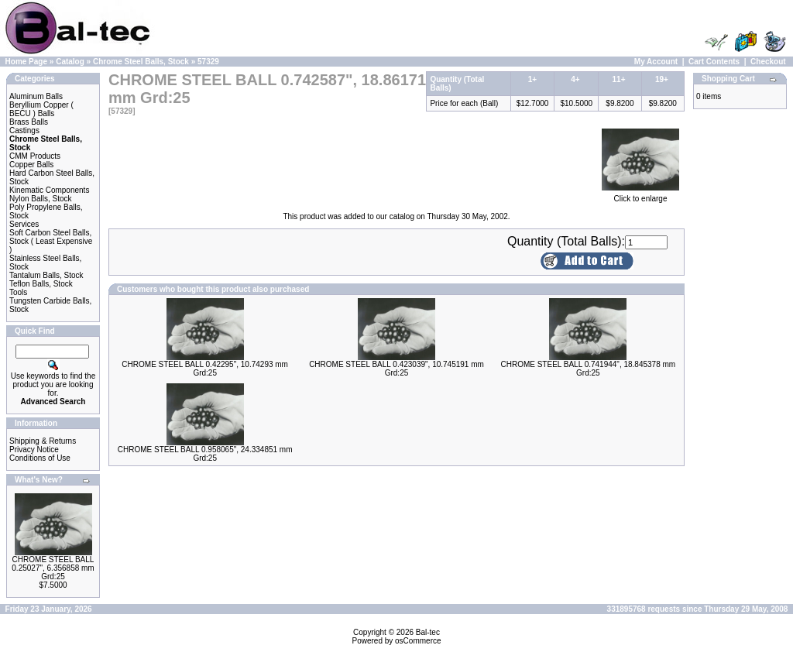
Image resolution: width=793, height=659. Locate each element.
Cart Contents (714, 61)
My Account (656, 61)
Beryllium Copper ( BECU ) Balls (41, 109)
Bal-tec (428, 632)
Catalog (70, 61)
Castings (24, 130)
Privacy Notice (34, 449)
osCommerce (418, 641)
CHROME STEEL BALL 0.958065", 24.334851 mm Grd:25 (205, 453)
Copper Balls (31, 164)
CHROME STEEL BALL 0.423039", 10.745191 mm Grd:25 (396, 368)
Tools (18, 292)
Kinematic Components (49, 190)
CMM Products (34, 156)
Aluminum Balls (36, 96)
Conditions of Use (39, 458)
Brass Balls (28, 122)
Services (24, 224)
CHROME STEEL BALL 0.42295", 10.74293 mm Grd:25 (205, 368)
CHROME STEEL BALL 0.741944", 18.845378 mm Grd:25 (587, 368)
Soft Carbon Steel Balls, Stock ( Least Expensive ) (50, 241)
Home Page (26, 61)
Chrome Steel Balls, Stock (141, 61)
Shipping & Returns (42, 441)
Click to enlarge (640, 195)
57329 (208, 61)
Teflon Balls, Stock (41, 284)
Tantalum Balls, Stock (46, 275)
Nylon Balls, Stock (40, 198)
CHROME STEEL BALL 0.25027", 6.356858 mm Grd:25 (53, 568)
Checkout (768, 61)
